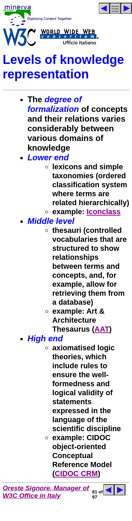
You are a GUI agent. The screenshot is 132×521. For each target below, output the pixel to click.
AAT (101, 329)
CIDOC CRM (76, 473)
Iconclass (103, 211)
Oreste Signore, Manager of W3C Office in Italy (46, 491)
